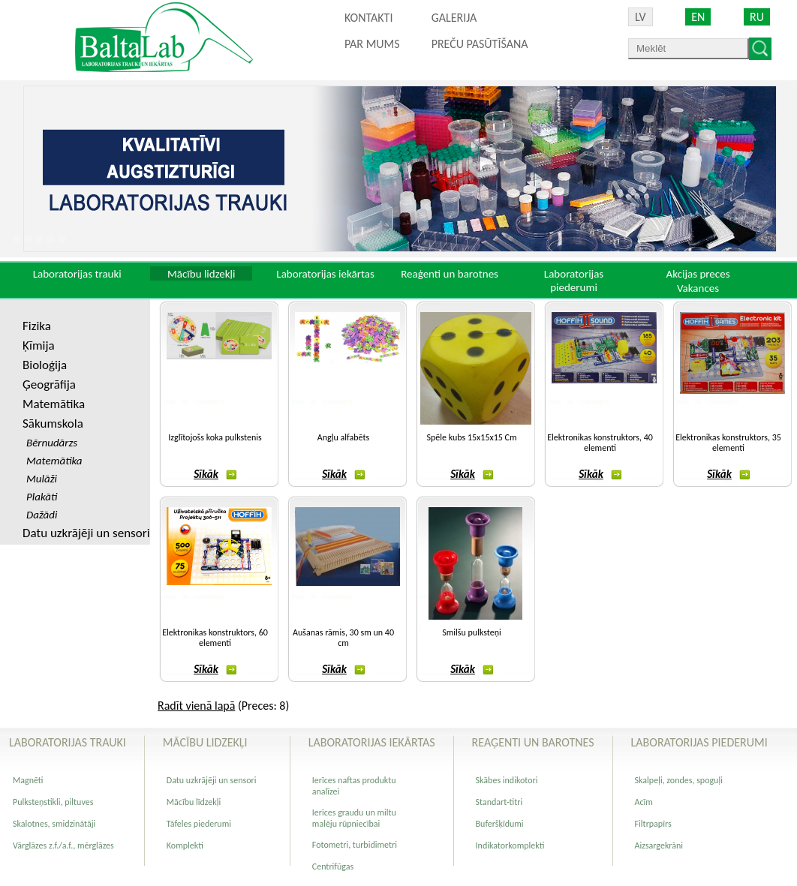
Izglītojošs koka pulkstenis (214, 437)
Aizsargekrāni (659, 845)
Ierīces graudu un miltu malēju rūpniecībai (354, 818)
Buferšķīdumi (500, 823)
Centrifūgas (332, 866)
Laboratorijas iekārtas (325, 274)
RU (757, 17)
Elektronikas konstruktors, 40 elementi (600, 442)
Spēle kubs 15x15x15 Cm (471, 437)
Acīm (644, 802)
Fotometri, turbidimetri (354, 844)
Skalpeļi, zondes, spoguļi (679, 780)
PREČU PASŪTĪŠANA (480, 44)
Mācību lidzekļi (201, 274)
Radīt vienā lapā (196, 705)
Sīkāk (215, 474)
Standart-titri (499, 802)
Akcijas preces (697, 274)
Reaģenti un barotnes (449, 274)
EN (698, 17)
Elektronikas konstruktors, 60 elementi (215, 637)
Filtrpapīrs (653, 823)
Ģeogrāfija (49, 384)
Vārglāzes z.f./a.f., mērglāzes (63, 845)
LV (640, 17)
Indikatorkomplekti (510, 845)
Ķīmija (39, 345)
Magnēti (28, 780)
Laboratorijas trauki (77, 274)
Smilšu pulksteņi (471, 632)
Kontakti (368, 18)
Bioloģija (45, 365)
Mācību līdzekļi (194, 802)
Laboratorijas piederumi (573, 280)
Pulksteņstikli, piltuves (53, 802)
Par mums (372, 44)
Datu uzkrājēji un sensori (86, 533)
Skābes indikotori (507, 780)
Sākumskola (53, 423)
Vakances (698, 288)
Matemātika (54, 404)
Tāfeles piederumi (199, 823)
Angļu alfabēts (343, 437)
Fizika (37, 326)
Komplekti (185, 845)
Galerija (454, 18)
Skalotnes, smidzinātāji (54, 823)
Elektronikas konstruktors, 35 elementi (728, 442)
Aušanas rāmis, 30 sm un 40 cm (343, 637)
